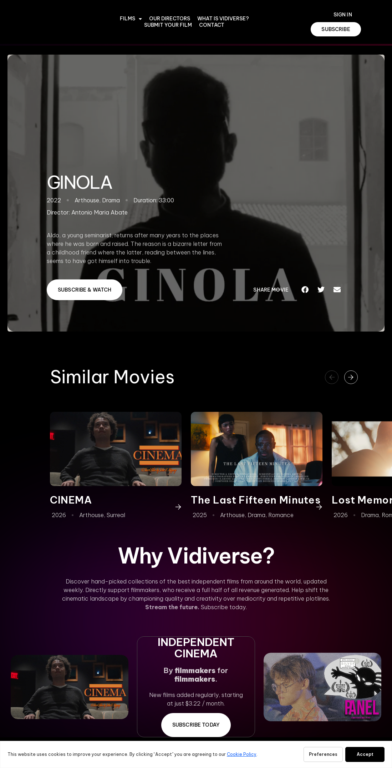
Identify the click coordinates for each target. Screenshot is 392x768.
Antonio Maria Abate (99, 212)
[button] (305, 289)
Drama (256, 515)
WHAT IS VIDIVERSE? (223, 19)
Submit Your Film (168, 25)
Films (131, 19)
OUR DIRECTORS (169, 19)
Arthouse (91, 515)
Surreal (116, 515)
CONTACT (211, 25)
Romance (281, 515)
